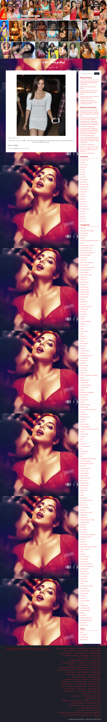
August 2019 (83, 191)
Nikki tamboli (83, 517)
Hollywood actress (85, 417)
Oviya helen (83, 524)
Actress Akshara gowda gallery (71, 655)
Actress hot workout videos (87, 267)
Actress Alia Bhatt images (52, 140)
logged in (16, 148)
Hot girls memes (84, 424)
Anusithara (83, 353)
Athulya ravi (83, 373)
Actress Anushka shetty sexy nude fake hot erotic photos (77, 715)
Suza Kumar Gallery (86, 693)
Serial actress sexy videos (86, 566)
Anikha (82, 328)
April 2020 (82, 177)
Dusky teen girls (84, 399)
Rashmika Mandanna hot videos (88, 546)
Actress (18, 140)
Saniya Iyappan (84, 559)
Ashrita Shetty (83, 370)
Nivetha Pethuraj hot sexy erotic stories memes (88, 710)
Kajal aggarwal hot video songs (88, 458)
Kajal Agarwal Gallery (95, 679)
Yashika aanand (84, 625)
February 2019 (84, 206)
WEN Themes (97, 719)
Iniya (81, 448)
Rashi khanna (83, 544)
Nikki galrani (83, 515)
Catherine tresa (84, 382)
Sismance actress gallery (86, 586)
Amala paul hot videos (86, 306)
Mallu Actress (83, 480)
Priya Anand (83, 532)
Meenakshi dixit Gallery (95, 684)
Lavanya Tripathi (84, 473)
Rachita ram (83, 542)
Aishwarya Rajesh (84, 292)
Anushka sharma (84, 350)
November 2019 (84, 187)
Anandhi (82, 319)
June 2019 (82, 196)
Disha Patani (83, 397)
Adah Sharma (83, 277)
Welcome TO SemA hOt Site (93, 705)
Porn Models (83, 529)
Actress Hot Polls (84, 265)
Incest (81, 441)
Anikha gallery (72, 665)
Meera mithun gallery (67, 686)
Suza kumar (83, 595)
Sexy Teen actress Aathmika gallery (79, 648)
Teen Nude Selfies (85, 600)
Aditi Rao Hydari (84, 282)
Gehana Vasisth (84, 407)
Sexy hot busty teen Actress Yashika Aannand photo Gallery (85, 696)
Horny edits (83, 419)
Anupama (82, 348)
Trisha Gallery (97, 693)
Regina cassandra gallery (77, 703)
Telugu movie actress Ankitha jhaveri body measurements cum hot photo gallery (80, 667)
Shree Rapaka (83, 576)
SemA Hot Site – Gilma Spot (53, 24)
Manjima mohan (84, 483)
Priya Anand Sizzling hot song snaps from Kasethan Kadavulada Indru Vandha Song (89, 82)
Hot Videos (83, 436)
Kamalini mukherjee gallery (79, 681)
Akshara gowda (84, 297)
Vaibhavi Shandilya (85, 610)
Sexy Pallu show (84, 569)
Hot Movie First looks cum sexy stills (89, 429)
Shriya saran (83, 578)
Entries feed (83, 634)
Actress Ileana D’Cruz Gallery (72, 679)
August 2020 (83, 167)
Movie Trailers (84, 505)
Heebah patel (83, 414)
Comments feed (84, 637)
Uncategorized (84, 605)
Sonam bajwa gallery (80, 691)
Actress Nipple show (85, 270)
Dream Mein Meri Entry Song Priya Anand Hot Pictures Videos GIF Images (89, 92)
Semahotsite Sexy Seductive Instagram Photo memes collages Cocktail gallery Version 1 (88, 102)
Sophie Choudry (84, 593)
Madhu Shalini (84, 475)
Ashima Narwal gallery (82, 672)
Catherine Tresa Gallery (94, 674)
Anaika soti (83, 316)
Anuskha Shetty (84, 358)
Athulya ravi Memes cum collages (88, 375)
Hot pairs (82, 431)
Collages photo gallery (86, 385)
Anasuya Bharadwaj (85, 321)
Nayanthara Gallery (68, 691)
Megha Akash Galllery (80, 686)
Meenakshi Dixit (84, 485)
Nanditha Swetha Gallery (94, 689)
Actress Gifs (83, 260)
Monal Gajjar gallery (70, 689)
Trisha (81, 603)
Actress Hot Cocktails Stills (87, 262)
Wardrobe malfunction (86, 617)
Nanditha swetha (84, 507)
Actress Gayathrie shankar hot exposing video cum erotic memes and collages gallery (79, 712)
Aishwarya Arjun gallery (65, 653)
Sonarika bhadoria (85, 591)
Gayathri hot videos (85, 404)
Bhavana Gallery (82, 674)
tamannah (83, 598)
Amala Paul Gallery (96, 655)
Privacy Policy (97, 715)
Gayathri (82, 402)
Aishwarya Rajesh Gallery (79, 653)
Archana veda (83, 360)
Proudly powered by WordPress (77, 719)
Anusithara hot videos (85, 355)
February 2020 (84, 179)
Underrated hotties (85, 608)
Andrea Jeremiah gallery (94, 662)
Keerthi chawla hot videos (86, 463)
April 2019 (82, 201)
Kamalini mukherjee (85, 461)
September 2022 (84, 160)
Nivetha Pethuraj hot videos (87, 520)
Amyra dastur (83, 314)
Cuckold (82, 390)
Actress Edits (83, 257)
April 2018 (82, 218)
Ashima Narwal (84, 365)
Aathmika (82, 238)
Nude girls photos (84, 522)
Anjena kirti (83, 338)
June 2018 (82, 214)
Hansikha (82, 412)
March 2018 (83, 221)
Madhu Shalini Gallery (67, 684)
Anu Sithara (83, 346)
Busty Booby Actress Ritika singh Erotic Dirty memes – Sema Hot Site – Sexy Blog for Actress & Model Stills (89, 123)
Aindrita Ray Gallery (95, 651)
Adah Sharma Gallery (95, 648)
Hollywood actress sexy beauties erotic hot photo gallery (76, 700)
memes (82, 493)
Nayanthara (83, 510)
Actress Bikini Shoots (85, 255)
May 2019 (82, 199)
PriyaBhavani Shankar (85, 537)
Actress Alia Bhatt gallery (40, 140)
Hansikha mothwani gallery (94, 677)
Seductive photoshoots (86, 564)
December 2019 (84, 184)
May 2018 (82, 216)
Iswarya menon (84, 451)
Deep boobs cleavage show (87, 392)
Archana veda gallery (95, 670)
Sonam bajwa (83, 588)
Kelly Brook (83, 466)
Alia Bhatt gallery (84, 655)
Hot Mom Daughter (85, 426)
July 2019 (82, 194)
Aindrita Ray (83, 284)
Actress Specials (84, 272)
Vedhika (82, 613)
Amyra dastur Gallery (95, 658)
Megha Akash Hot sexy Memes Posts (91, 708)
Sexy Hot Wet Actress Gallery (93, 703)
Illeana (82, 439)
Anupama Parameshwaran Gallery (65, 670)
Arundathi (82, 363)
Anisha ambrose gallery (83, 665)
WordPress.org (84, 639)
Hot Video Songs (84, 434)
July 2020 (82, 169)
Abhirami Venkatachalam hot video (89, 240)
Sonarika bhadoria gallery (94, 691)
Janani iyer (83, 453)
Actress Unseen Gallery (86, 275)
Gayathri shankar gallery (78, 677)
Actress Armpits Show (85, 248)
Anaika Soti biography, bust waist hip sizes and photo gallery (85, 660)
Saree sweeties (84, 561)
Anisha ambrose (84, 331)
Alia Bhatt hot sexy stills (43, 142)
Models (82, 495)
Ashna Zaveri (83, 368)
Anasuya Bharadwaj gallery (69, 662)
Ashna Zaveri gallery (95, 672)
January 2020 (83, 182)
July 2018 (82, 211)
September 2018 (84, 209)
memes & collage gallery (88, 126)
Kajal (81, 456)
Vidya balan (83, 615)
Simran (82, 583)
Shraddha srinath (84, 573)
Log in (81, 632)
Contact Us (98, 717)
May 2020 (82, 174)
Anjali (81, 333)
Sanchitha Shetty (84, 556)
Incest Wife (83, 444)
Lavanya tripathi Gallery (94, 681)
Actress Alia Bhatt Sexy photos (66, 140)
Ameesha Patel (84, 309)
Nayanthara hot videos (86, 512)
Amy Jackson (83, 311)
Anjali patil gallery (96, 665)
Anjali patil (83, 336)
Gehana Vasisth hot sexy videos (88, 409)
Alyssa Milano (83, 301)
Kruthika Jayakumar (85, 468)
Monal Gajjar (83, 497)
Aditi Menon (83, 279)
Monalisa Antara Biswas (86, 500)
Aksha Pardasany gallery (94, 653)
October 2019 (83, 189)
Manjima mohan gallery (81, 684)
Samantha (82, 554)
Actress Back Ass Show (86, 250)
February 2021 (84, 165)
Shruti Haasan (84, 581)
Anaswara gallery (82, 662)
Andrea (82, 326)
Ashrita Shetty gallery (71, 674)
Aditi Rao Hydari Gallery (82, 651)
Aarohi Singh (83, 235)
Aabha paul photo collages (87, 230)
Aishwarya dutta (84, 289)
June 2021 (82, 162)
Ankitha (82, 341)
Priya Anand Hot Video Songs (87, 534)
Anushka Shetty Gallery (82, 670)
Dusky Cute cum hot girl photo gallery (88, 87)
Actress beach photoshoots (87, 252)
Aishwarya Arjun (84, 287)
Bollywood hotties (84, 380)
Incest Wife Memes (85, 446)
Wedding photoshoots (85, 620)
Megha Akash (83, 490)
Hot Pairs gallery (96, 700)
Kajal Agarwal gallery (65, 681)
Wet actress (83, 622)
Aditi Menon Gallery (69, 651)
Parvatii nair (83, 527)
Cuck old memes (84, 387)
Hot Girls (82, 422)
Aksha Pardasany (84, 294)
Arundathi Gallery (70, 672)
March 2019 (83, 204)
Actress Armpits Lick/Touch (87, 245)
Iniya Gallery (84, 679)
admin (59, 67)
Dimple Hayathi (84, 395)
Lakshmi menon (84, 471)
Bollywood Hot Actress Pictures (93, 698)
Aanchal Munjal (84, 233)
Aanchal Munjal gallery (62, 648)
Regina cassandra (84, 549)
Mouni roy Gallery (81, 689)
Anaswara (82, 324)
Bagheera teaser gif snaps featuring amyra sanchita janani (89, 97)
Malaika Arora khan (85, 478)
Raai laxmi (83, 539)
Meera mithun (84, 488)
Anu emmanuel (84, 343)
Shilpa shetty (83, 571)
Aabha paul (83, 228)
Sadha (81, 551)
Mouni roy (82, 502)
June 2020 (82, 172)
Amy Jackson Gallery (83, 658)
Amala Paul (83, 304)
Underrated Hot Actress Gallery (77, 705)
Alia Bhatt (23, 140)
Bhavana (82, 377)
